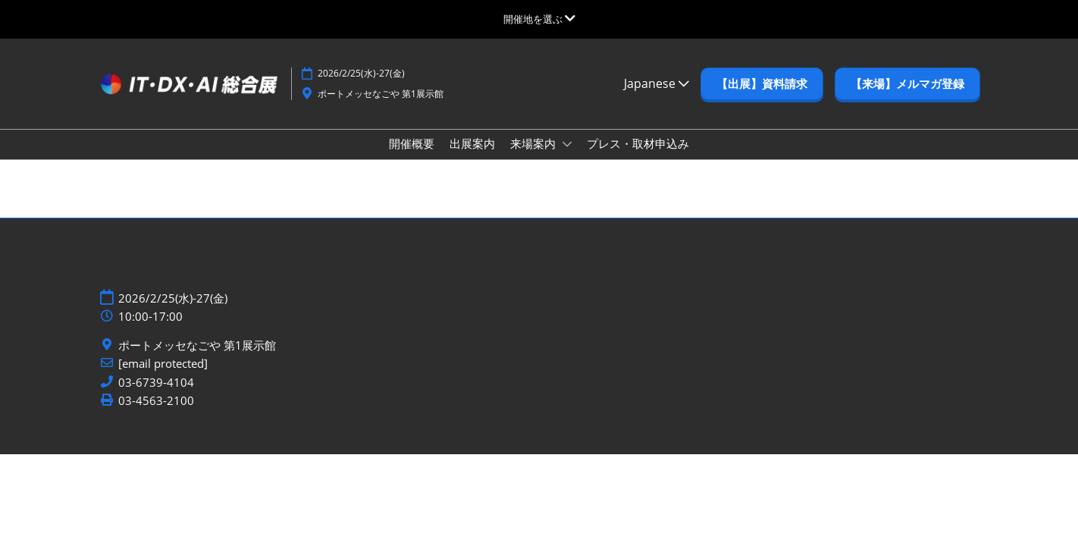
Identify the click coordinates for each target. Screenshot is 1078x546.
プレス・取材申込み (638, 143)
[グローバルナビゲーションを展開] (539, 19)
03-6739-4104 (156, 382)
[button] (761, 84)
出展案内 (472, 143)
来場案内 (534, 143)
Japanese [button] (656, 83)
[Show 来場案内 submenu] (567, 144)
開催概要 (411, 143)
